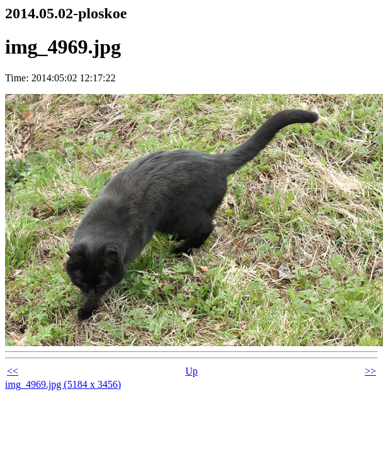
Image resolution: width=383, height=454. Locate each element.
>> (370, 371)
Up (191, 371)
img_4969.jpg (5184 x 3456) (63, 384)
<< (12, 371)
